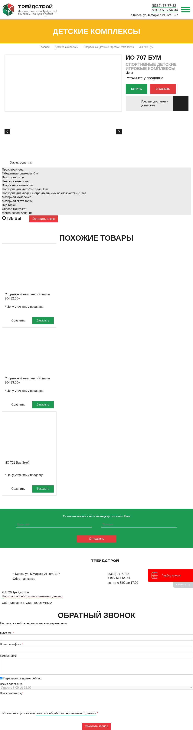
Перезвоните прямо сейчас (20, 678)
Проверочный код (11, 693)
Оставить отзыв (44, 218)
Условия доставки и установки (154, 103)
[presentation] (28, 702)
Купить (136, 88)
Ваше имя (6, 632)
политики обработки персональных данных (66, 713)
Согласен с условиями (48, 713)
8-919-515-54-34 (165, 10)
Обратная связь (24, 578)
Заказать (43, 320)
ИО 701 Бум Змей (17, 462)
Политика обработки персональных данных (32, 596)
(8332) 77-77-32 (164, 6)
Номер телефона (10, 644)
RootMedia (43, 602)
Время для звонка (11, 683)
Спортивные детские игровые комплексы (108, 47)
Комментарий (8, 655)
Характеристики (21, 162)
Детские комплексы (66, 47)
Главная (45, 47)
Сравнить (162, 88)
